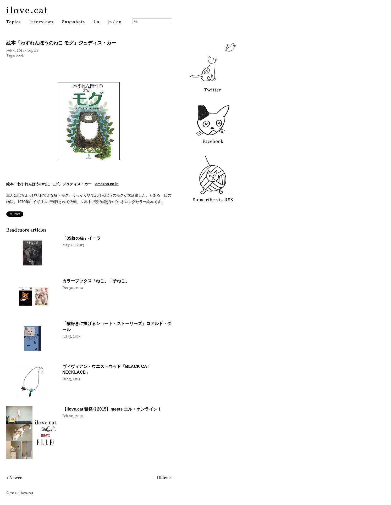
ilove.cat (27, 11)
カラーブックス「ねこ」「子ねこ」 (95, 281)
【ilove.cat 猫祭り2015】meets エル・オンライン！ (112, 409)
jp (110, 22)
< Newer (14, 478)
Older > (164, 478)
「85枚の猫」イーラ (81, 238)
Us (96, 22)
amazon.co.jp (107, 184)
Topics (13, 22)
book (20, 55)
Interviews (41, 22)
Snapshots (73, 22)
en (119, 22)
